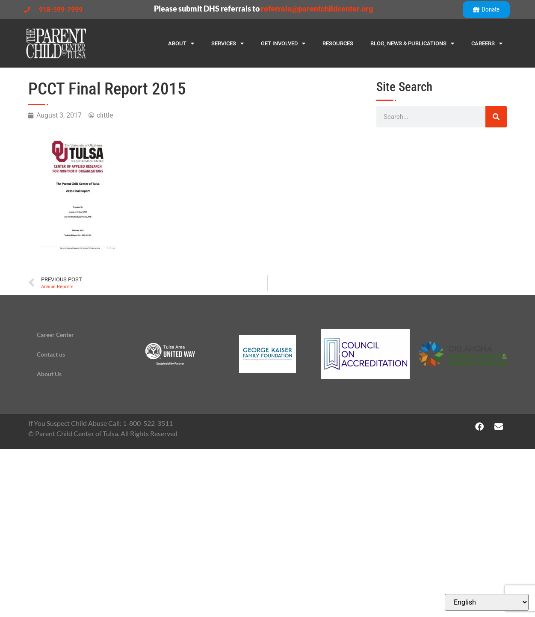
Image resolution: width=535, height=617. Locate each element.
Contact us (51, 354)
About (181, 43)
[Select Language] (487, 602)
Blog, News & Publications (412, 43)
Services (227, 43)
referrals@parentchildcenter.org (317, 8)
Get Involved (283, 43)
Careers (486, 43)
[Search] (496, 116)
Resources (337, 43)
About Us (49, 374)
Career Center (55, 334)
